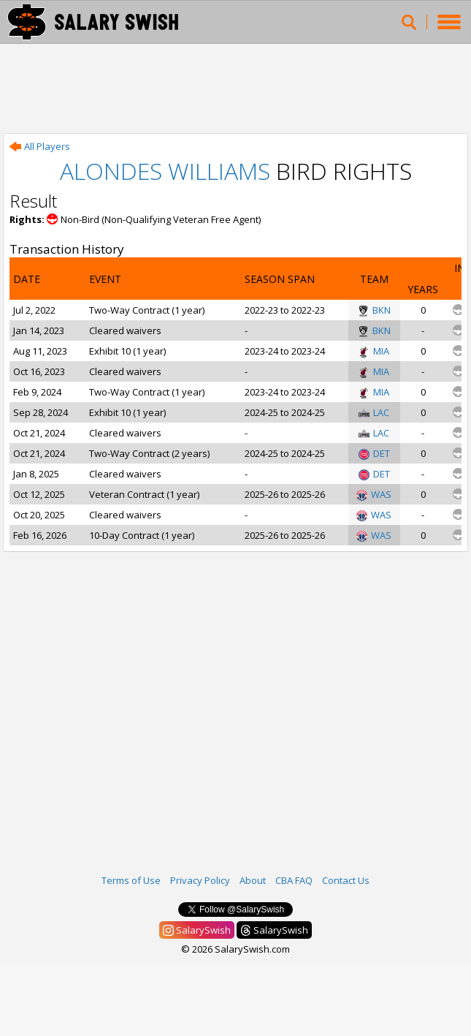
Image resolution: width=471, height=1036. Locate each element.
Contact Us (345, 880)
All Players (39, 146)
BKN (374, 310)
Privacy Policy (200, 880)
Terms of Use (131, 880)
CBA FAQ (294, 880)
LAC (374, 412)
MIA (374, 351)
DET (374, 453)
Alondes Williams (165, 170)
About (253, 880)
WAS (373, 494)
